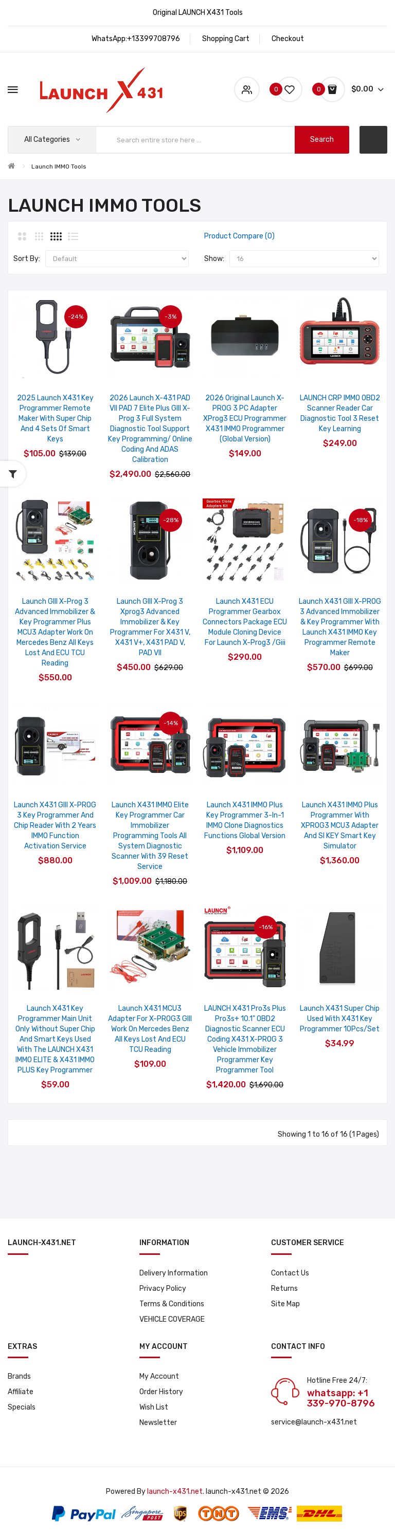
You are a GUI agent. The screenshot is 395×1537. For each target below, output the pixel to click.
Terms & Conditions (171, 1304)
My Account (159, 1376)
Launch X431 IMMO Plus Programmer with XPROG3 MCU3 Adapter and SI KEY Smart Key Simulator (340, 825)
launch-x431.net (175, 1491)
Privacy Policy (162, 1288)
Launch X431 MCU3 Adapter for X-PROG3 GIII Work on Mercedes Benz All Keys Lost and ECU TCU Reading (150, 1029)
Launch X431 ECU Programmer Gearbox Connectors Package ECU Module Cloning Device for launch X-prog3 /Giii (245, 622)
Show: (214, 258)
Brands (19, 1376)
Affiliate (20, 1391)
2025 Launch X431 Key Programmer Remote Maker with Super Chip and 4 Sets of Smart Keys (55, 418)
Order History (161, 1391)
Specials (21, 1407)
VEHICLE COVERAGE (172, 1319)
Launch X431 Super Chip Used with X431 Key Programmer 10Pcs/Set (340, 1018)
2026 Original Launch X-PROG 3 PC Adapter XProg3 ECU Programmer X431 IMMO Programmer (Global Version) (244, 418)
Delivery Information (173, 1273)
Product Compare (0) (239, 236)
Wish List (153, 1407)
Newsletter (158, 1422)
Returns (284, 1288)
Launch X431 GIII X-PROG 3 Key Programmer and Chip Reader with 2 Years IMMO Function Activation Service (55, 825)
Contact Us (290, 1273)
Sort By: (26, 258)
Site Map (285, 1304)
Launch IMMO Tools (58, 166)
